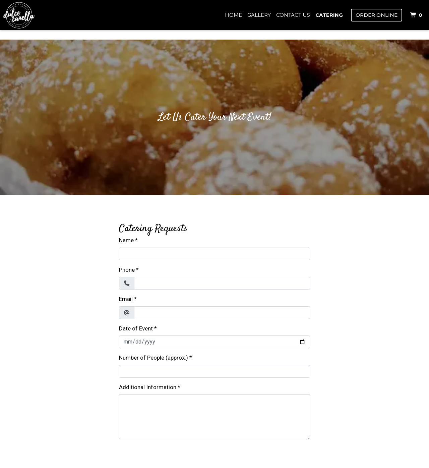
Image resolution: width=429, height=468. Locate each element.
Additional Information (147, 387)
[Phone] (222, 283)
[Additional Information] (214, 416)
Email (126, 299)
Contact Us (293, 15)
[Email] (222, 312)
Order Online (376, 15)
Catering (329, 15)
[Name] (214, 254)
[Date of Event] (214, 341)
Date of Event (136, 328)
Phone (127, 269)
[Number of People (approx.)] (214, 371)
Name (126, 240)
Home (233, 15)
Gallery (259, 15)
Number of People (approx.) (153, 357)
